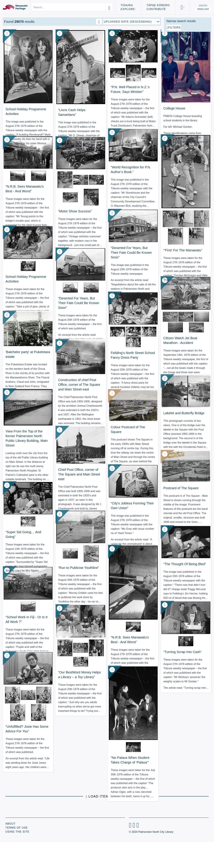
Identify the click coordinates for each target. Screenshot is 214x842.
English (203, 9)
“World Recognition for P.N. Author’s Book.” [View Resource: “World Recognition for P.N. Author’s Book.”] (99, 163)
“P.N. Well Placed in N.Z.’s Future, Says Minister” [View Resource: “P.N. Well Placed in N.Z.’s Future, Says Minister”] (100, 83)
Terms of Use (16, 827)
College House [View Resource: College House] (136, 90)
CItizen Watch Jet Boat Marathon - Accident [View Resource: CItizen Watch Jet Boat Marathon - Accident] (138, 329)
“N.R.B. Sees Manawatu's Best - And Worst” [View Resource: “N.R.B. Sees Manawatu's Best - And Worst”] (19, 180)
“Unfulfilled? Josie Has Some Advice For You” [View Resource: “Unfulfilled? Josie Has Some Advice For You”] (22, 722)
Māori (203, 5)
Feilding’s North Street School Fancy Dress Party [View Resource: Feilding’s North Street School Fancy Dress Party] (100, 343)
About (10, 823)
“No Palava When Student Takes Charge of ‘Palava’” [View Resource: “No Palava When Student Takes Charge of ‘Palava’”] (99, 740)
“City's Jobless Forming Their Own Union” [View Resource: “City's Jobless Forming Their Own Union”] (99, 499)
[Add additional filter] (188, 65)
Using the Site (17, 831)
